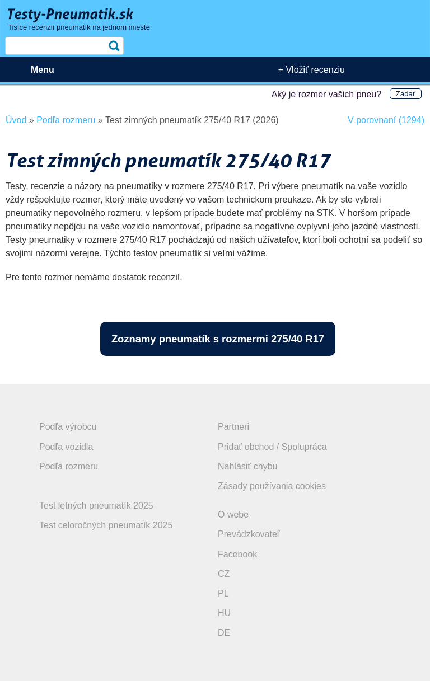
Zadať (405, 94)
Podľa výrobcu (68, 426)
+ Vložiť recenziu (311, 69)
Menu (42, 69)
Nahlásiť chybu (248, 466)
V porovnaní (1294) (386, 120)
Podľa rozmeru (68, 466)
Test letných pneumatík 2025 (96, 505)
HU (224, 613)
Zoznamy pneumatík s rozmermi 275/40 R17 (217, 339)
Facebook (237, 554)
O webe (233, 514)
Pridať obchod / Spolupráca (272, 447)
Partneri (233, 426)
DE (224, 632)
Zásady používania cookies (272, 486)
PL (223, 593)
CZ (224, 574)
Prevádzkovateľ (249, 534)
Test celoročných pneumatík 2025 (105, 525)
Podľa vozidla (66, 447)
